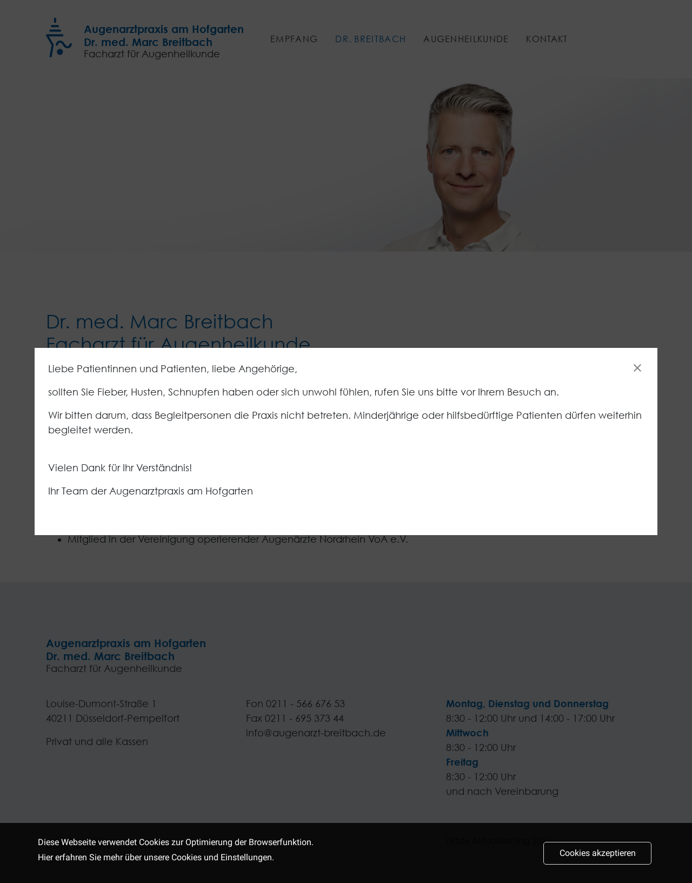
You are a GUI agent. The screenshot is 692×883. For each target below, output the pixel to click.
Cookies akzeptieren (598, 858)
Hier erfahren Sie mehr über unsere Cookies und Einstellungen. (156, 862)
